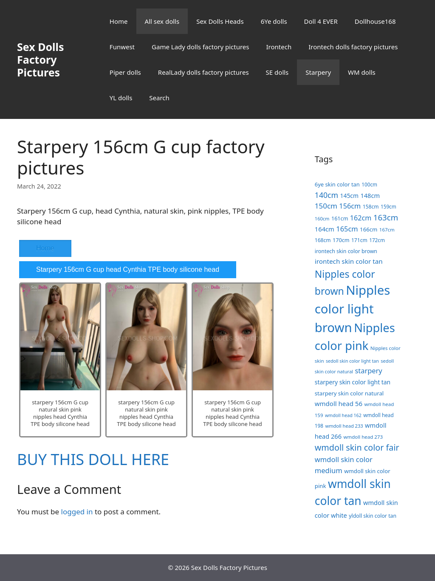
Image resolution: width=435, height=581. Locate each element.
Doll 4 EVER (321, 21)
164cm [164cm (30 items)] (324, 229)
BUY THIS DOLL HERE (93, 459)
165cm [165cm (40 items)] (347, 229)
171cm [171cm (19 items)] (359, 240)
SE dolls (277, 72)
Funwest (122, 46)
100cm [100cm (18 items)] (369, 184)
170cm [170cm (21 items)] (341, 240)
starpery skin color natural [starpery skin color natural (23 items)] (349, 393)
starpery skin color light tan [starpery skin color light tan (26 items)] (352, 382)
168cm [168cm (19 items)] (323, 240)
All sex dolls (162, 21)
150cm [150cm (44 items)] (326, 206)
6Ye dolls (274, 21)
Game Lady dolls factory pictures (200, 46)
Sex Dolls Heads (219, 21)
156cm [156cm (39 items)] (350, 206)
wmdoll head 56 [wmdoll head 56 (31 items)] (338, 403)
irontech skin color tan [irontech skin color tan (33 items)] (349, 261)
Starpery (318, 72)
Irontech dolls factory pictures (353, 46)
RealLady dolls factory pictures (203, 72)
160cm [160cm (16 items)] (322, 218)
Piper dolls (125, 72)
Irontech (278, 46)
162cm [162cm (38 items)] (361, 218)
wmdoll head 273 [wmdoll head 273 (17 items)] (363, 437)
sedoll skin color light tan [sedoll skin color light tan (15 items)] (352, 361)
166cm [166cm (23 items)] (368, 229)
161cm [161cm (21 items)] (339, 218)
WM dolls (362, 72)
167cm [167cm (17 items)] (387, 229)
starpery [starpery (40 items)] (368, 370)
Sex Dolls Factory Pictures (40, 59)
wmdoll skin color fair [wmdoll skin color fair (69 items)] (357, 447)
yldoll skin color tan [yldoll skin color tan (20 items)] (372, 515)
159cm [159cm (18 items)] (388, 206)
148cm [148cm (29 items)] (370, 195)
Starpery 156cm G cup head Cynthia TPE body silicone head (127, 269)
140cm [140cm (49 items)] (326, 195)
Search (159, 97)
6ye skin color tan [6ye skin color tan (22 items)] (337, 184)
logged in (77, 511)
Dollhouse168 (375, 21)
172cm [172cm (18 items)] (377, 240)
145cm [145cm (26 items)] (349, 196)
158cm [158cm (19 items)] (371, 206)
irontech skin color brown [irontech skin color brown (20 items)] (346, 251)
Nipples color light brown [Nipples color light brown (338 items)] (352, 309)
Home (119, 21)
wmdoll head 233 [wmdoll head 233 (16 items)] (344, 426)
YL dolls (121, 97)
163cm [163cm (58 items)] (385, 217)
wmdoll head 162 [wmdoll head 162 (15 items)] (343, 415)
